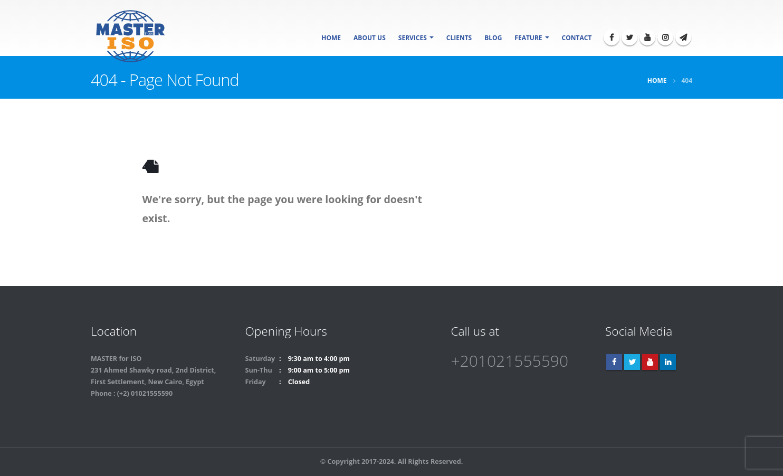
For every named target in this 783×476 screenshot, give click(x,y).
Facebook (614, 362)
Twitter (632, 362)
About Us (370, 37)
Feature (528, 37)
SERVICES (412, 37)
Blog (493, 37)
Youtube (650, 362)
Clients (459, 37)
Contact (577, 37)
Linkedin (668, 362)
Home (331, 37)
